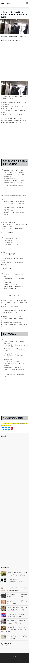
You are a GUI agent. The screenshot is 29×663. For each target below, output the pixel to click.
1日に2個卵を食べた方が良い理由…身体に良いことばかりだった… (17, 602)
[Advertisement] (14, 62)
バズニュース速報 (6, 3)
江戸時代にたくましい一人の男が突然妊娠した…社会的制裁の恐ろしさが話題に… (17, 609)
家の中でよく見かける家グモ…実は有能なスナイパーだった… (17, 637)
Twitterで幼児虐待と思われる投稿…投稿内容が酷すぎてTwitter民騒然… (17, 589)
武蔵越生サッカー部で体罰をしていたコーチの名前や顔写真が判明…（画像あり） (17, 574)
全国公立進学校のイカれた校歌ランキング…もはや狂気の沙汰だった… (16, 622)
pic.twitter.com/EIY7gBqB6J (15, 182)
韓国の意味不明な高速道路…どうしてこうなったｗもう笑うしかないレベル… (17, 615)
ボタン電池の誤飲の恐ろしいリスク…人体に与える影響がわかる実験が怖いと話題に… (14, 581)
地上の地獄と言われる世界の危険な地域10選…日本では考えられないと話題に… (17, 596)
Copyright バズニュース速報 (14, 660)
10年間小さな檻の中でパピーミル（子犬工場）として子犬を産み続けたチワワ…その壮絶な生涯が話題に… (14, 629)
